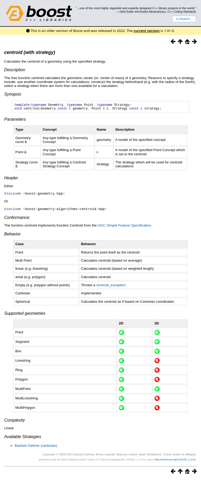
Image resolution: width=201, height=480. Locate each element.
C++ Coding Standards (182, 11)
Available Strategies (22, 437)
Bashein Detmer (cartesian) (36, 447)
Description (14, 70)
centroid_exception (111, 286)
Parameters (15, 121)
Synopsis (12, 94)
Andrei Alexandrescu (153, 11)
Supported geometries (24, 314)
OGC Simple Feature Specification (124, 226)
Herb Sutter (127, 11)
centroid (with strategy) (29, 52)
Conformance (16, 218)
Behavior (12, 235)
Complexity (14, 421)
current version (146, 30)
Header (11, 179)
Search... (184, 19)
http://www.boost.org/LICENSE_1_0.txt (175, 460)
